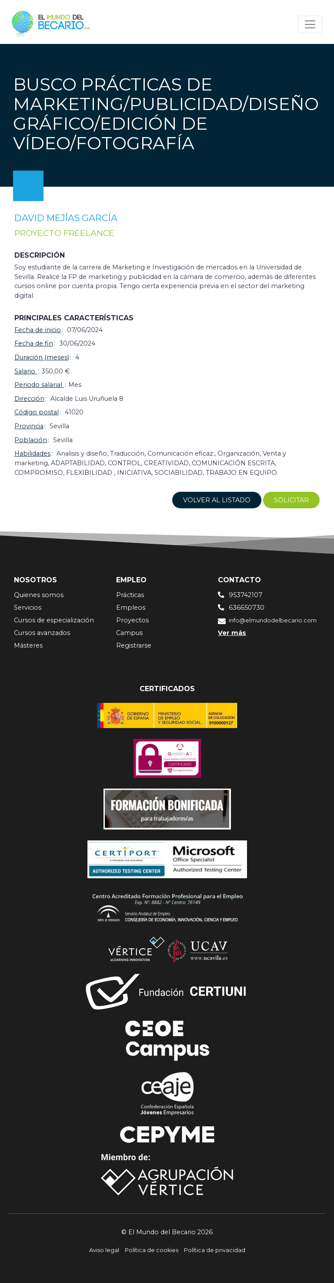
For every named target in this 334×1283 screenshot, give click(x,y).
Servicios (27, 607)
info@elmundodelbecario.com (273, 620)
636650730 (246, 607)
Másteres (28, 645)
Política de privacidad (214, 1250)
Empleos (130, 607)
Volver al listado (216, 500)
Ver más (232, 633)
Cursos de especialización (54, 620)
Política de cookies (151, 1250)
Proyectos (132, 620)
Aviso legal (104, 1250)
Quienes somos (38, 595)
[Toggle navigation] (310, 24)
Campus (129, 633)
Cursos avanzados (42, 633)
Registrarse (133, 645)
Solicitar (291, 500)
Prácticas (130, 595)
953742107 (245, 595)
